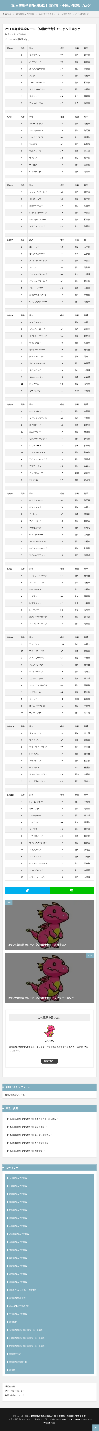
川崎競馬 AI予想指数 (18, 1186)
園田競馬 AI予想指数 (18, 1258)
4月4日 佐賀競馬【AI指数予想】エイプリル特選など (29, 1135)
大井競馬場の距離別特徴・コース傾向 (26, 1330)
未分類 (12, 1370)
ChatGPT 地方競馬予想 (19, 1306)
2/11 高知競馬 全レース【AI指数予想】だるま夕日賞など (64, 14)
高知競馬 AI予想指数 (25, 14)
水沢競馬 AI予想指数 (18, 1226)
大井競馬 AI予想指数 (18, 1178)
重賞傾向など (15, 1354)
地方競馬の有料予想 (18, 1362)
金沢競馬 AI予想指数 (18, 1242)
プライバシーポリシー (15, 1391)
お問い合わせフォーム (15, 1095)
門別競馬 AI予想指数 (18, 1210)
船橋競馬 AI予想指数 (18, 1194)
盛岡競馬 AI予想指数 (18, 1218)
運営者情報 (10, 1386)
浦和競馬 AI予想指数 (18, 1202)
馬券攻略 (13, 1322)
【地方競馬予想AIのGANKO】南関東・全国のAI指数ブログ (49, 5)
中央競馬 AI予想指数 (18, 1314)
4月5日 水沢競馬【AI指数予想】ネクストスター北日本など (32, 1119)
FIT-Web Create (72, 1419)
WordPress (49, 1423)
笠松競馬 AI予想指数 (18, 1250)
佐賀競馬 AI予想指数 (18, 1282)
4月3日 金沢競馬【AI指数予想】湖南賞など (25, 1151)
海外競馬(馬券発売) (17, 1298)
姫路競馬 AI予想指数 (18, 1266)
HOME (8, 14)
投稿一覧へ (49, 1060)
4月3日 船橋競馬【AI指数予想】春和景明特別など (28, 1143)
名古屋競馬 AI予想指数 (19, 1234)
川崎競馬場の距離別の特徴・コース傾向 (27, 1338)
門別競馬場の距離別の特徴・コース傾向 (27, 1346)
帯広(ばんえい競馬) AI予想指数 (22, 1290)
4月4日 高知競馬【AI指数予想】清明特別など (26, 1127)
